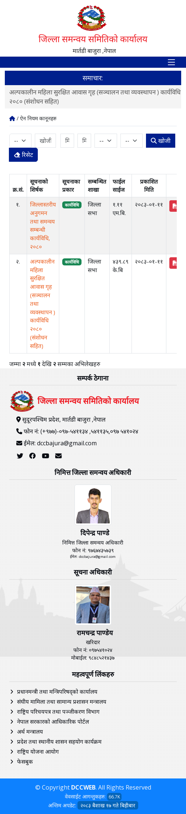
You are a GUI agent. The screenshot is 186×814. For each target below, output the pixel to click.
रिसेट (23, 155)
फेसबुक (25, 761)
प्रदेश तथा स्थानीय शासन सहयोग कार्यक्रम (59, 741)
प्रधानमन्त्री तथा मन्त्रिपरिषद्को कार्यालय (57, 691)
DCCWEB (83, 787)
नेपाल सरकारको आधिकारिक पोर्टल (53, 721)
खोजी (160, 141)
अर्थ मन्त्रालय (30, 731)
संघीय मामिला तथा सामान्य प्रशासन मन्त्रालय (61, 701)
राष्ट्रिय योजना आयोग (38, 751)
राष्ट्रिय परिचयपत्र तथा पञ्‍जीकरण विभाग (58, 711)
